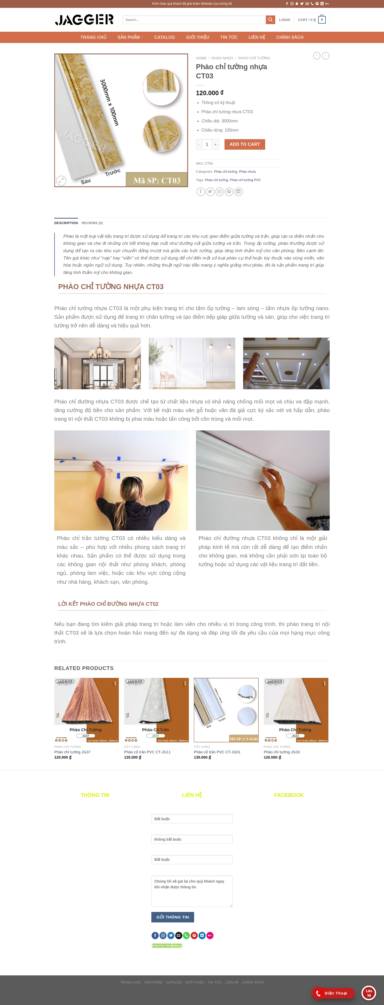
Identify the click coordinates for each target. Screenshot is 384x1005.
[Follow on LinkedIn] (322, 4)
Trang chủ (93, 37)
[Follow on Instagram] (292, 4)
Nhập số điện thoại (192, 859)
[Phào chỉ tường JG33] (296, 710)
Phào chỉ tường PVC (245, 180)
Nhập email (192, 838)
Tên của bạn (192, 818)
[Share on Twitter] (210, 191)
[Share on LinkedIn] (238, 191)
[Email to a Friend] (219, 191)
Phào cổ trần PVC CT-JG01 (217, 752)
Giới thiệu (197, 37)
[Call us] (312, 4)
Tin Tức (229, 37)
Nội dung (192, 890)
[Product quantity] (207, 144)
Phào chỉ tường (254, 58)
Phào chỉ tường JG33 (282, 752)
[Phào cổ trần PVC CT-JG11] (156, 710)
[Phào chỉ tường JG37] (86, 710)
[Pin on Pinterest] (229, 191)
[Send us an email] (307, 4)
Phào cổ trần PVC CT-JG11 (147, 752)
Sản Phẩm (130, 37)
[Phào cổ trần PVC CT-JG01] (226, 710)
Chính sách (289, 37)
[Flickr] (327, 4)
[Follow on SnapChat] (296, 4)
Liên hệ (257, 37)
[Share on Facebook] (200, 191)
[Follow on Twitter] (301, 4)
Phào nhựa (222, 58)
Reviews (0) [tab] (92, 223)
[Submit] (270, 19)
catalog (164, 37)
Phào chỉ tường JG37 (72, 752)
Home (201, 58)
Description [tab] (66, 223)
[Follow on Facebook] (287, 4)
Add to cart (245, 144)
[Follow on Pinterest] (317, 4)
